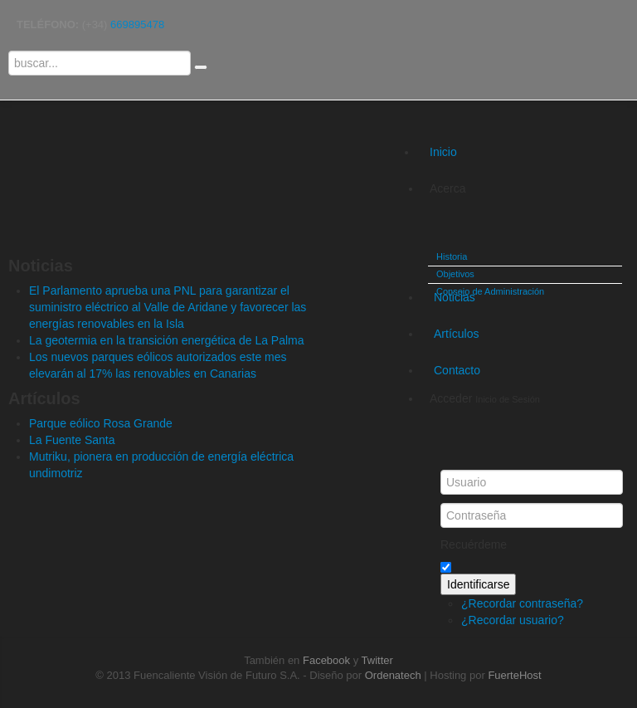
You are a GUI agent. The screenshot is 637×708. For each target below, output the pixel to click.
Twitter (377, 660)
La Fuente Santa (72, 440)
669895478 (137, 24)
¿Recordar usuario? (512, 620)
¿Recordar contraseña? (522, 603)
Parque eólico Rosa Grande (101, 423)
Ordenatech (393, 675)
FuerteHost (514, 675)
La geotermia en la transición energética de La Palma (166, 340)
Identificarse (478, 584)
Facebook (326, 660)
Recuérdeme (473, 544)
